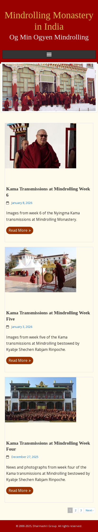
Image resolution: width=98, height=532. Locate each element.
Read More (18, 230)
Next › (89, 510)
